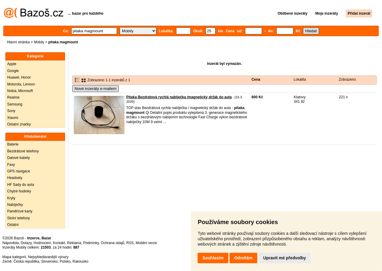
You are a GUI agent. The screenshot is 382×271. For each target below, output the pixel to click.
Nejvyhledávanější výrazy (48, 257)
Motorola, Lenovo (21, 84)
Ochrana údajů (112, 243)
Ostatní (13, 225)
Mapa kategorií (14, 257)
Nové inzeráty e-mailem (95, 88)
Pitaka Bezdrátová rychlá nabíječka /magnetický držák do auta (179, 97)
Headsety (14, 178)
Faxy (11, 165)
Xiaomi (12, 118)
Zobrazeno (347, 79)
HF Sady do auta (20, 185)
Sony (11, 111)
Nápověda (10, 243)
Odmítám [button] (243, 257)
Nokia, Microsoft (20, 91)
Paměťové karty (20, 211)
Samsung (14, 104)
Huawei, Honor (19, 77)
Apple (11, 64)
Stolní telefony (18, 218)
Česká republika (26, 261)
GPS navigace (18, 171)
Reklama (74, 243)
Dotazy (26, 243)
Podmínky (91, 243)
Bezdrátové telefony (23, 151)
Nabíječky (15, 205)
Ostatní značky (19, 124)
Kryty (11, 198)
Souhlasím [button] (213, 257)
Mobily (39, 42)
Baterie (13, 144)
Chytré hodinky (19, 191)
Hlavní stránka (18, 42)
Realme (13, 97)
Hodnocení (42, 243)
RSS (130, 243)
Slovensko (49, 261)
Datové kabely (18, 158)
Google (13, 71)
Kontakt (59, 243)
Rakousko (80, 261)
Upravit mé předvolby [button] (284, 257)
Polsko (65, 261)
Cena (256, 79)
